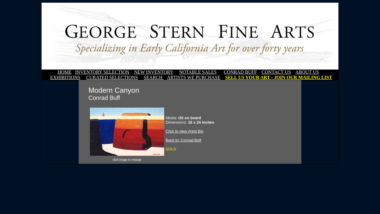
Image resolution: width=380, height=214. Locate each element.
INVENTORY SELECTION (102, 72)
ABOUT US (307, 72)
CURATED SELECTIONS (112, 77)
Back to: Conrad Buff (183, 140)
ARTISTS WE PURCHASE (193, 77)
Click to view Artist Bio (184, 131)
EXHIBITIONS (65, 77)
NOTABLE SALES (197, 72)
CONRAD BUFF (240, 72)
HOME (65, 72)
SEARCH (154, 77)
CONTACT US (276, 72)
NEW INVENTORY (153, 72)
